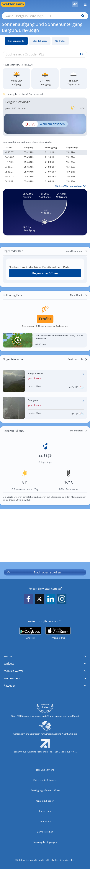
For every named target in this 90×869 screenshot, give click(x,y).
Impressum (45, 811)
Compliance (45, 821)
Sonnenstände (16, 40)
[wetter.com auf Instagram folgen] (61, 599)
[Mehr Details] (78, 295)
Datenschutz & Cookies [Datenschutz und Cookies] (45, 780)
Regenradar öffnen (45, 273)
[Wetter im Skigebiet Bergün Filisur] (45, 381)
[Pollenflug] (75, 4)
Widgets (9, 663)
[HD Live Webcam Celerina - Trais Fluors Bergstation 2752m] (45, 124)
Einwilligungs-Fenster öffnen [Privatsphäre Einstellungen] (45, 790)
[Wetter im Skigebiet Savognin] (45, 408)
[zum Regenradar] (76, 251)
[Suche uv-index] (80, 54)
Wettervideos (12, 678)
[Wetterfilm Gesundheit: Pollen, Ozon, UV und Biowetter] (45, 340)
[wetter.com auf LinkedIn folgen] (50, 599)
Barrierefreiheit (45, 831)
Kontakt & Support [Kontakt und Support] (45, 800)
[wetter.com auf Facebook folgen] (28, 599)
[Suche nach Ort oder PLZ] (45, 15)
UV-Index (60, 40)
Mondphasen (40, 40)
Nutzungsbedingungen (45, 842)
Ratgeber (9, 685)
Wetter (8, 656)
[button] (45, 656)
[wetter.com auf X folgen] (39, 599)
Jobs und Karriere (45, 769)
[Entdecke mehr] (77, 359)
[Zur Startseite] (15, 4)
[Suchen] (81, 15)
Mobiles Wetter (13, 671)
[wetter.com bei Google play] (30, 633)
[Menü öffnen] (84, 4)
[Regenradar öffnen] (45, 273)
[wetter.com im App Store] (58, 633)
